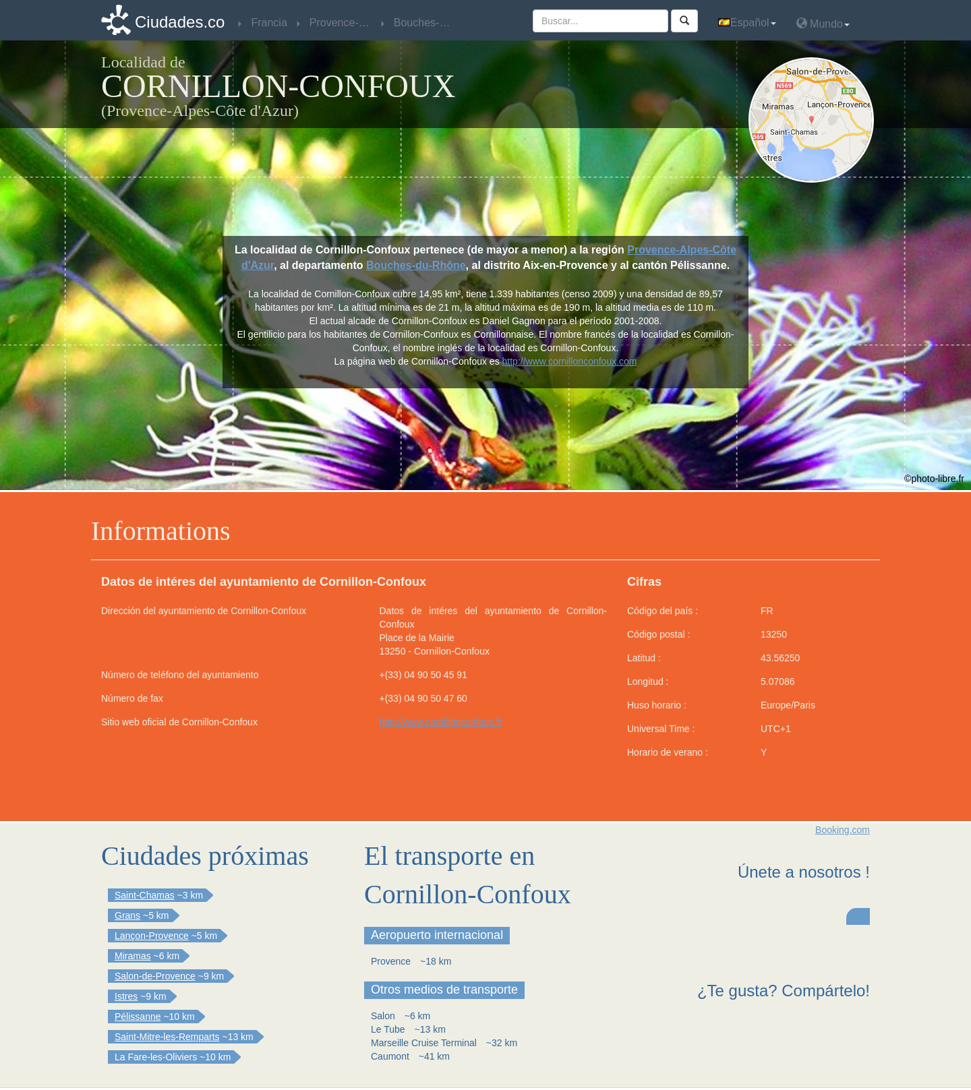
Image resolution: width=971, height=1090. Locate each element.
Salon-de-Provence (155, 976)
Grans (127, 915)
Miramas (133, 955)
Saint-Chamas (145, 895)
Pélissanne (138, 1016)
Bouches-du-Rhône (416, 265)
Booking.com (842, 829)
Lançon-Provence (152, 935)
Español (747, 22)
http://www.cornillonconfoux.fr (441, 722)
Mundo (823, 23)
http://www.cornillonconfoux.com (569, 361)
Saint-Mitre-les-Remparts (167, 1036)
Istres (126, 996)
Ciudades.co (180, 22)
